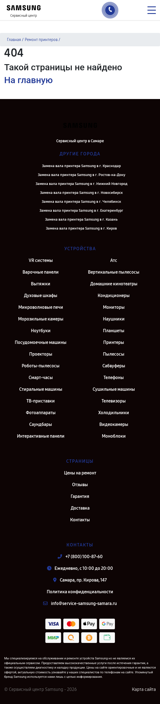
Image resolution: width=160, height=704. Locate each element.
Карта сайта (144, 689)
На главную (28, 80)
